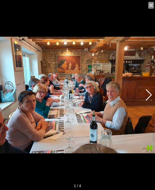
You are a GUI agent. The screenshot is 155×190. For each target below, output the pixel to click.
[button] (148, 95)
